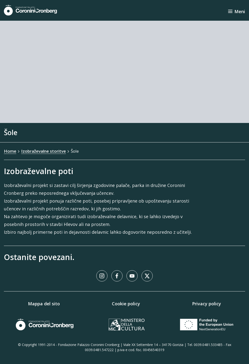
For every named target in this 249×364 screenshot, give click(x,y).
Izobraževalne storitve (43, 151)
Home (10, 151)
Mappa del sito (44, 304)
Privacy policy (206, 304)
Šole (75, 151)
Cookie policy (126, 304)
